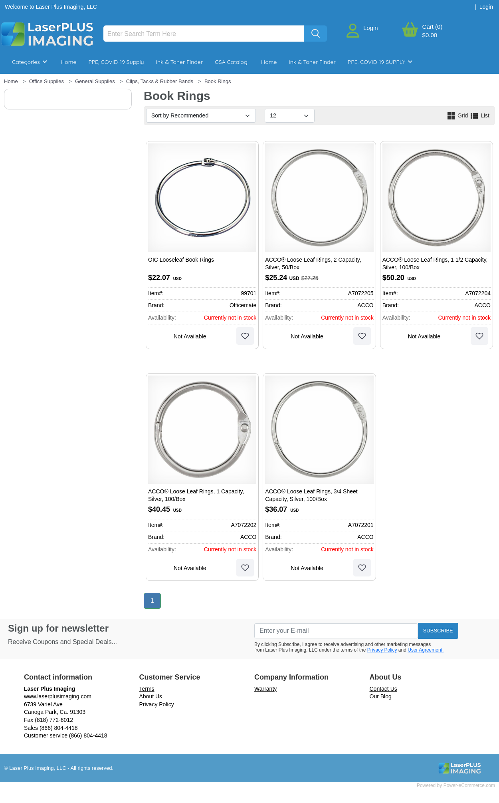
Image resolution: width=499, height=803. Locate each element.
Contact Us (383, 689)
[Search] (203, 34)
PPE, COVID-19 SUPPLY (380, 62)
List (479, 115)
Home (68, 62)
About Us (150, 696)
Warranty (265, 689)
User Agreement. (426, 650)
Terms (146, 689)
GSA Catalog (231, 62)
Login (370, 27)
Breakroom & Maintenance (56, 85)
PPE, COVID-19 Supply (116, 62)
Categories (29, 62)
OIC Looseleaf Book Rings (181, 259)
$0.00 (430, 35)
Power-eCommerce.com (469, 785)
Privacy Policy (382, 650)
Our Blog (381, 696)
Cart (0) (432, 26)
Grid (457, 115)
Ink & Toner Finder (179, 62)
